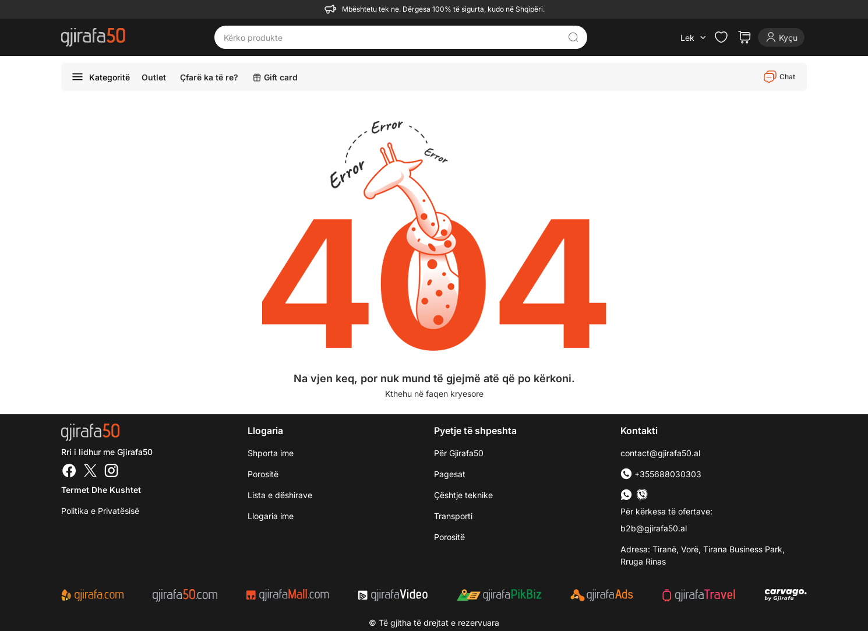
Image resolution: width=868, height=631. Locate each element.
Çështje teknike (463, 495)
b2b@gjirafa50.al (653, 528)
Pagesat (449, 474)
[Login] (781, 37)
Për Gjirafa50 (459, 453)
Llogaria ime (271, 516)
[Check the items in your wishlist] (721, 37)
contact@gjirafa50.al (660, 453)
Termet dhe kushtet (101, 490)
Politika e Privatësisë (100, 511)
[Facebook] (69, 472)
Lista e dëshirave (280, 495)
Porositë (449, 537)
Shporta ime (271, 453)
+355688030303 (660, 474)
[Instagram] (111, 472)
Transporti (453, 516)
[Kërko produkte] (392, 37)
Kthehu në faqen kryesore (434, 394)
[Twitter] (90, 472)
